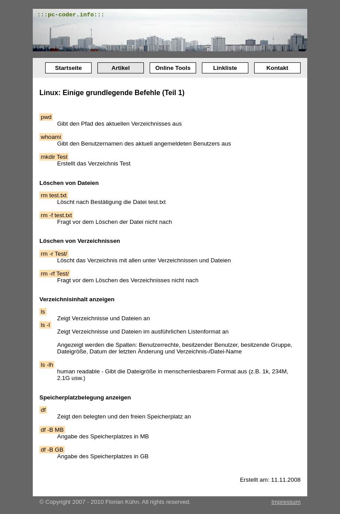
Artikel (121, 68)
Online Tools (173, 68)
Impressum (286, 502)
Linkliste (225, 68)
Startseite (68, 68)
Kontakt (278, 68)
